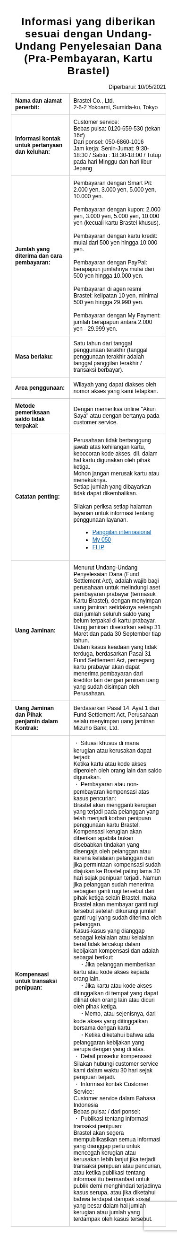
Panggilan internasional (122, 532)
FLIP (98, 547)
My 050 (102, 539)
